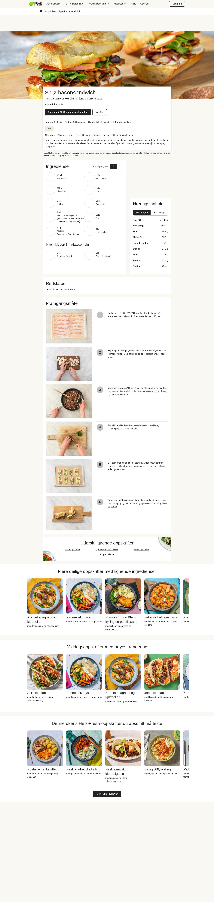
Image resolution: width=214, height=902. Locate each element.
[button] (84, 166)
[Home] (40, 11)
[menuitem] (36, 4)
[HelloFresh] (35, 4)
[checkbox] (46, 104)
